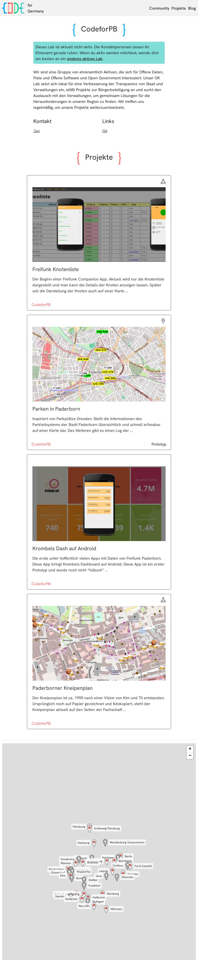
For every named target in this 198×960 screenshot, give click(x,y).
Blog (192, 8)
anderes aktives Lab (85, 58)
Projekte (178, 8)
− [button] (190, 755)
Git (104, 130)
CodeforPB (41, 304)
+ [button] (190, 749)
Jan (36, 130)
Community (159, 8)
